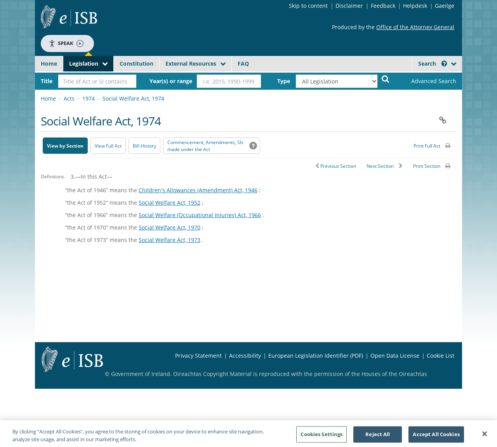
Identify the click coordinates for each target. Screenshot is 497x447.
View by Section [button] (65, 146)
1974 (88, 98)
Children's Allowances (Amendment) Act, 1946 (198, 190)
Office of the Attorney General (415, 27)
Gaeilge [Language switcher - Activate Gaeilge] (444, 5)
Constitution (136, 63)
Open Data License (394, 355)
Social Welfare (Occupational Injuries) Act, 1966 (200, 215)
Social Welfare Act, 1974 (133, 98)
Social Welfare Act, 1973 (169, 240)
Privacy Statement (198, 355)
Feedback (383, 5)
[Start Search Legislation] (385, 79)
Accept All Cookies (436, 436)
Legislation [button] (83, 63)
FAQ (243, 63)
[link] (427, 81)
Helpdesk (415, 5)
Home (49, 63)
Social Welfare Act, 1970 (169, 227)
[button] (444, 63)
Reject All (377, 436)
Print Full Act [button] (427, 146)
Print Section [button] (426, 166)
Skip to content (308, 5)
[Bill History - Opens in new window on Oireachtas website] (144, 145)
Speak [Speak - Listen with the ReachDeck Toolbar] (66, 43)
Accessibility (245, 355)
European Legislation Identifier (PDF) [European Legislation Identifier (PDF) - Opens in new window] (315, 355)
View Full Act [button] (108, 146)
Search (432, 63)
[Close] (484, 436)
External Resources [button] (190, 63)
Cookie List (440, 355)
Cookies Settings (321, 436)
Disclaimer (349, 5)
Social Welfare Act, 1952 (169, 202)
